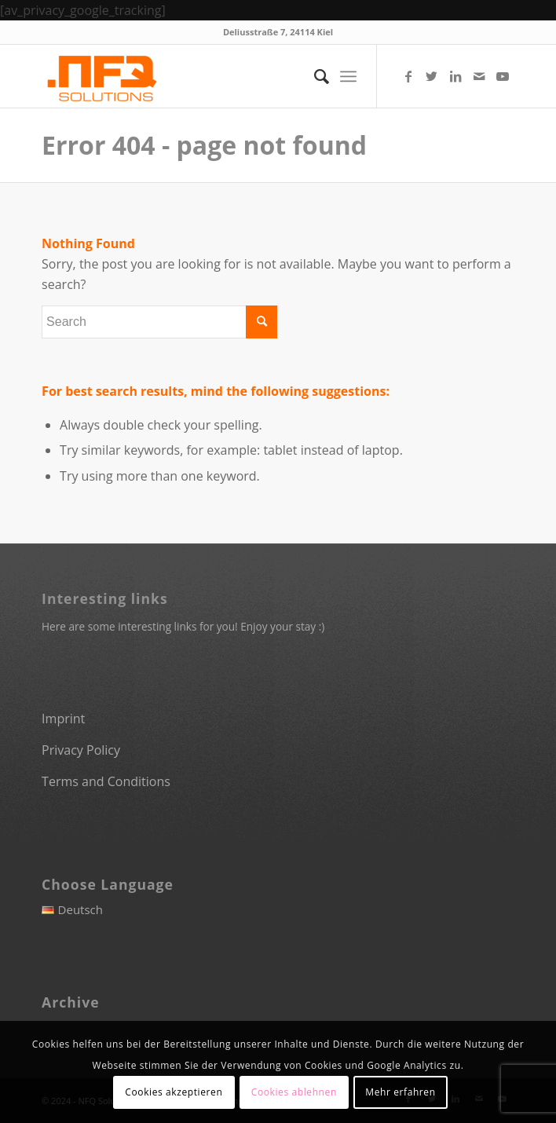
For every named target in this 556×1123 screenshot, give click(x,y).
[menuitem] (313, 76)
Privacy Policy (81, 750)
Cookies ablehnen (294, 1092)
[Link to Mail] (479, 76)
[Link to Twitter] (432, 76)
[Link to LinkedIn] (455, 76)
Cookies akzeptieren (173, 1092)
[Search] (313, 76)
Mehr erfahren (400, 1092)
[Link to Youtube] (502, 76)
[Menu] (348, 76)
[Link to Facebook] (408, 76)
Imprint (63, 718)
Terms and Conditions (106, 781)
